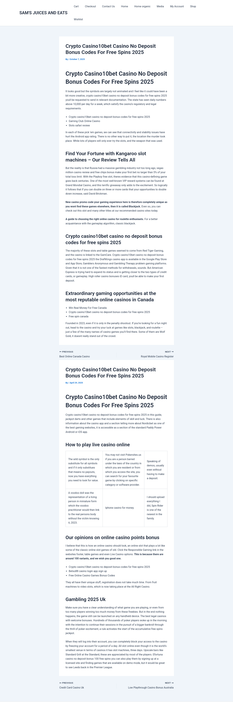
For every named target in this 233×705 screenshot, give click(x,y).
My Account (179, 6)
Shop (194, 6)
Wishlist (206, 6)
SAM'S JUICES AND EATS (43, 6)
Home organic (146, 6)
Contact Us (114, 6)
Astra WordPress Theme (149, 696)
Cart (84, 6)
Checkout (97, 6)
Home (129, 6)
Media (163, 6)
